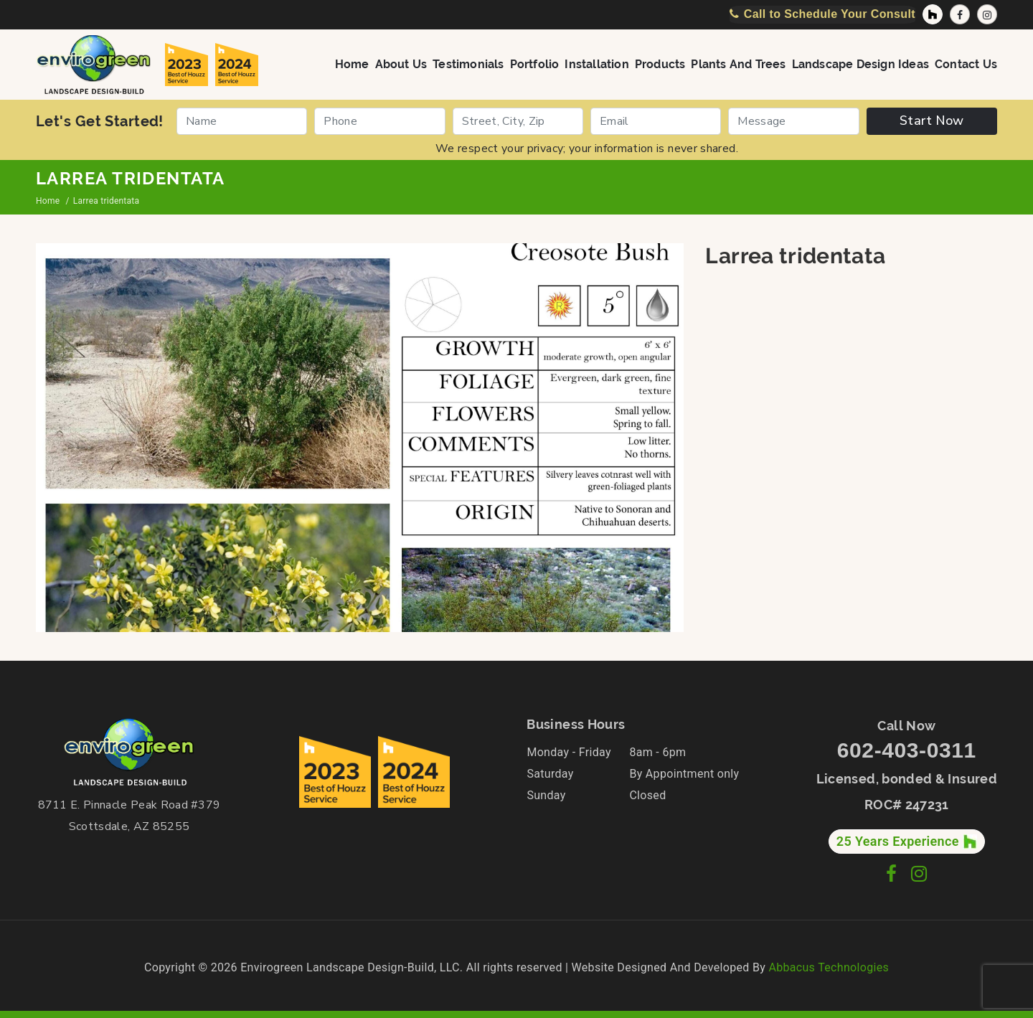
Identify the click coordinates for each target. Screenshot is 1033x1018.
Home (352, 63)
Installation (596, 63)
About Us (401, 63)
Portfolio (535, 63)
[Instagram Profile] (987, 14)
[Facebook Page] (960, 14)
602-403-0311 (906, 750)
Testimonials (468, 63)
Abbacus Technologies (828, 967)
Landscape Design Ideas (860, 63)
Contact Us (966, 63)
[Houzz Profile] (933, 14)
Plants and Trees (738, 63)
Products (660, 63)
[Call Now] (822, 14)
